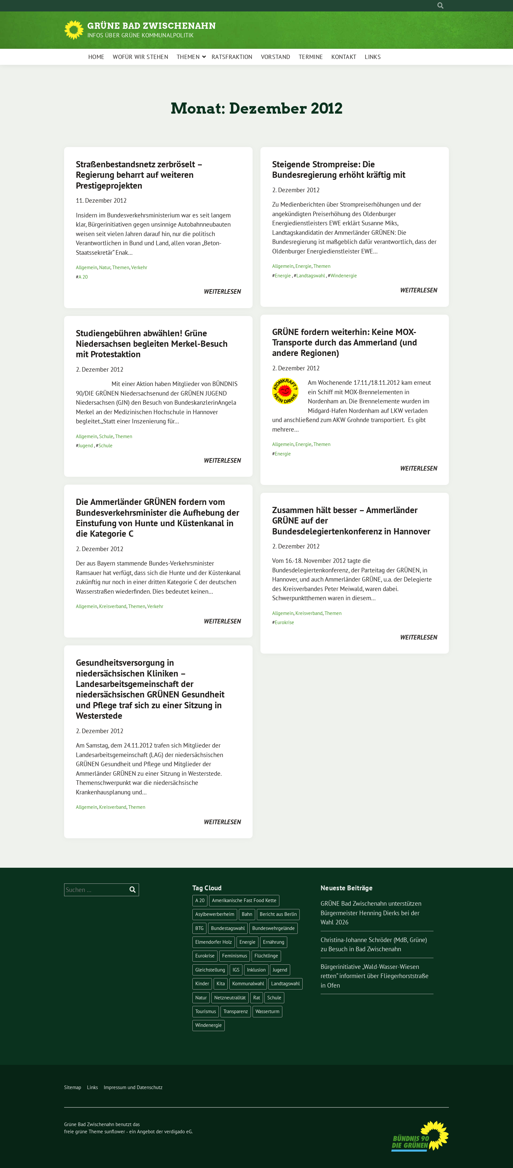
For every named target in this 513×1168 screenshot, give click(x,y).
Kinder (202, 983)
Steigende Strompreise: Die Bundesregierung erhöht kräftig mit (338, 169)
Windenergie (343, 275)
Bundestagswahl (228, 928)
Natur (104, 267)
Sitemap (72, 1087)
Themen (188, 57)
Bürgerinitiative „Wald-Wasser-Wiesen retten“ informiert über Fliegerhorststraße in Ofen (375, 976)
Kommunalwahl (248, 983)
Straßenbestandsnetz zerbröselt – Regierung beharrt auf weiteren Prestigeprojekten (139, 174)
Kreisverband (112, 606)
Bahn (247, 914)
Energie (303, 266)
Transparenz (235, 1011)
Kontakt (343, 57)
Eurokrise (284, 622)
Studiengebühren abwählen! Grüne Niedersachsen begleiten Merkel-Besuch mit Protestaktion (152, 343)
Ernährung (273, 942)
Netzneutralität (230, 997)
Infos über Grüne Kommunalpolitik (140, 35)
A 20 (83, 277)
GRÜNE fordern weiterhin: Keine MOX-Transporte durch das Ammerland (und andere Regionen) (344, 342)
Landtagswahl (310, 275)
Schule (106, 436)
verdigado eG (178, 1131)
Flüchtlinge (266, 956)
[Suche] (434, 5)
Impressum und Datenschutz (133, 1087)
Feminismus (234, 956)
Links (373, 57)
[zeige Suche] (440, 5)
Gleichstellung (210, 970)
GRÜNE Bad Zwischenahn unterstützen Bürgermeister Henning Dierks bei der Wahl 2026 (371, 912)
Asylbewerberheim (214, 914)
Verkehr (139, 267)
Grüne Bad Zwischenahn (151, 26)
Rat (256, 997)
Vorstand (275, 57)
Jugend (86, 445)
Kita (221, 983)
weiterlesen (222, 291)
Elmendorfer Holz (213, 942)
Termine (311, 57)
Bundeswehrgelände (273, 928)
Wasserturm (267, 1011)
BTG (199, 928)
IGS (236, 970)
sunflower (114, 1131)
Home (96, 57)
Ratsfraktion (232, 57)
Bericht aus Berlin (278, 914)
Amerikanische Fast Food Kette (244, 900)
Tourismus (205, 1011)
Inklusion (256, 970)
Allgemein (86, 267)
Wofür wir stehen (140, 57)
